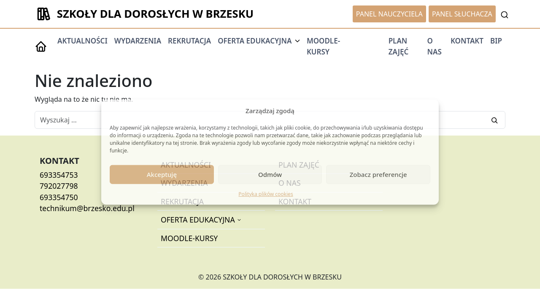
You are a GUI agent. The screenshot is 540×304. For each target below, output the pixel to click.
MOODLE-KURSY (323, 46)
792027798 (59, 186)
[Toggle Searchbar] (504, 13)
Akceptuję (162, 174)
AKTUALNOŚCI (82, 41)
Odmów (270, 174)
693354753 (59, 175)
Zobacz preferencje (378, 174)
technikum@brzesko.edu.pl (87, 208)
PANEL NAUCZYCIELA (389, 14)
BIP (496, 41)
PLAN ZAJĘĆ (399, 46)
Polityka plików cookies (265, 193)
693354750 (59, 197)
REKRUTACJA (189, 41)
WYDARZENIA (137, 41)
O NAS (434, 46)
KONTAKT (467, 41)
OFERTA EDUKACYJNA (199, 219)
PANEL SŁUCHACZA (462, 14)
